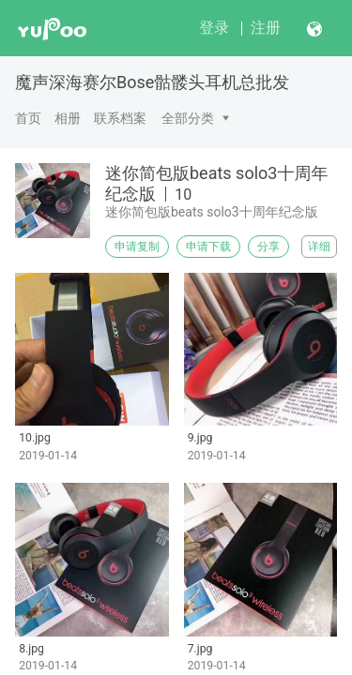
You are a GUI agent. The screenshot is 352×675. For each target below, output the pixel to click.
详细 (319, 246)
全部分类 (187, 118)
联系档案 (120, 118)
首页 (28, 118)
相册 (67, 118)
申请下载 (208, 246)
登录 (214, 28)
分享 (268, 246)
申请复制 (137, 246)
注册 (266, 28)
